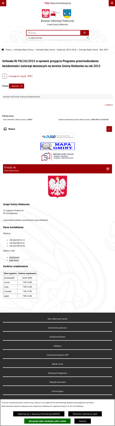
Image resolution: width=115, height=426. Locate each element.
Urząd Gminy (14, 257)
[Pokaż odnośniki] (3, 3)
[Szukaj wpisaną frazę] (85, 33)
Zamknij (82, 421)
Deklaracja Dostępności (57, 373)
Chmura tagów (57, 391)
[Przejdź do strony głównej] (57, 18)
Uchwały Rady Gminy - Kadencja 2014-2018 (56, 49)
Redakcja (57, 346)
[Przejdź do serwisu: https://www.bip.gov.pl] (57, 3)
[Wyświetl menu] (112, 3)
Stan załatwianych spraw (58, 319)
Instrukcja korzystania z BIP (57, 355)
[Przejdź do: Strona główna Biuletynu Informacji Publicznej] (2, 50)
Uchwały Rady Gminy (23, 49)
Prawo (8, 49)
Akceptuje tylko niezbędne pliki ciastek (47, 421)
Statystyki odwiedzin (57, 382)
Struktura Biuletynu (57, 337)
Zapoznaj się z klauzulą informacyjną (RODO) (39, 413)
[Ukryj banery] (109, 129)
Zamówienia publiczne (57, 328)
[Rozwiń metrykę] (16, 86)
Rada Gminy (14, 260)
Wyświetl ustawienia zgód (85, 413)
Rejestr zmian (57, 364)
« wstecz (109, 104)
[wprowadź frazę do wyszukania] (53, 33)
